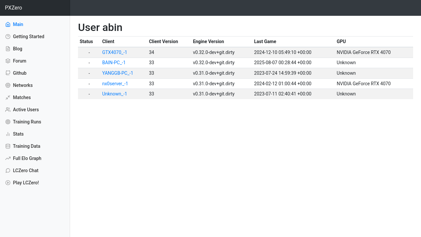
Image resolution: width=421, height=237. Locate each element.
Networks (19, 85)
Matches (18, 97)
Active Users (22, 109)
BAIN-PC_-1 (114, 62)
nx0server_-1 (115, 83)
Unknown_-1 (114, 93)
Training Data (22, 146)
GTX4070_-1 (114, 52)
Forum (15, 61)
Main (23, 24)
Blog (13, 48)
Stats (14, 134)
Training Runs (23, 121)
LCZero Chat (21, 170)
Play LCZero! (22, 182)
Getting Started (24, 36)
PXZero (13, 8)
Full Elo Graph (23, 158)
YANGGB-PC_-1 (118, 73)
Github (16, 73)
